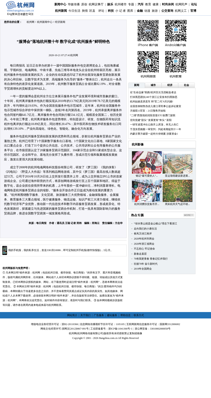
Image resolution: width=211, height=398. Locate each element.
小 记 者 (120, 10)
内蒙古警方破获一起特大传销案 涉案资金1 (154, 133)
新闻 (136, 85)
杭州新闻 (61, 10)
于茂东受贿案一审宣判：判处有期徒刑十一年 (155, 129)
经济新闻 (60, 21)
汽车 (141, 4)
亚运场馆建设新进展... (177, 175)
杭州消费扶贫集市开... (146, 204)
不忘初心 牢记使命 (144, 248)
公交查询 (167, 10)
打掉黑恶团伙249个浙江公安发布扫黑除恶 (153, 97)
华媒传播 (74, 4)
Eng (9, 14)
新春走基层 (140, 253)
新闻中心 (60, 4)
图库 (130, 10)
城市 (153, 85)
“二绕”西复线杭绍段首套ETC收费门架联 (152, 115)
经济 (169, 85)
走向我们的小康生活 (145, 228)
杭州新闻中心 (44, 21)
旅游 (155, 10)
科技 (111, 10)
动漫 (147, 10)
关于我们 (85, 315)
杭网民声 (181, 4)
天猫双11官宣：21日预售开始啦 (148, 110)
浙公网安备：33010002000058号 (153, 328)
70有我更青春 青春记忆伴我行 (151, 258)
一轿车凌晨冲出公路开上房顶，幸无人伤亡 (154, 124)
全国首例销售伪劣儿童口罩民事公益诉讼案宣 (155, 106)
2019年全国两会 (143, 268)
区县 (92, 10)
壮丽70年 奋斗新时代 (146, 263)
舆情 (85, 10)
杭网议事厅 (96, 4)
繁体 (14, 14)
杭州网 (30, 21)
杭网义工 (181, 10)
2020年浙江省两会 (144, 243)
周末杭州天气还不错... (177, 204)
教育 (148, 4)
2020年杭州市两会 (144, 238)
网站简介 (72, 315)
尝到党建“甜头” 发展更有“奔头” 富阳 (151, 120)
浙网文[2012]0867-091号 (75, 328)
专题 (131, 4)
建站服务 (112, 315)
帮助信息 (125, 315)
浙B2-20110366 (70, 324)
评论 (101, 10)
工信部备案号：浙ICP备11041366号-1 (111, 328)
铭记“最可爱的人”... (147, 175)
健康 (156, 4)
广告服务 (99, 315)
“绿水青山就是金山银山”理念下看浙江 (155, 223)
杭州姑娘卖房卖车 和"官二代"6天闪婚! (151, 101)
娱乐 (110, 4)
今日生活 (74, 10)
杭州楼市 (121, 4)
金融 (140, 10)
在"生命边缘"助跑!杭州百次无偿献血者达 (153, 92)
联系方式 (139, 315)
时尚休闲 (168, 4)
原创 (84, 4)
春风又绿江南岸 (143, 233)
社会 (186, 85)
